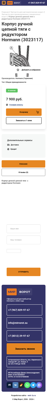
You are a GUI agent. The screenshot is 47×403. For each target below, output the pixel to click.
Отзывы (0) (23, 172)
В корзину (29, 112)
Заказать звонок (25, 348)
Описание (23, 164)
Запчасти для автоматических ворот (27, 12)
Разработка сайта (18, 395)
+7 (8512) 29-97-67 (19, 335)
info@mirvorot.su (17, 322)
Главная (5, 12)
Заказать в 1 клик (24, 120)
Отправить (23, 272)
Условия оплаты (16, 105)
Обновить (11, 248)
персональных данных (16, 263)
